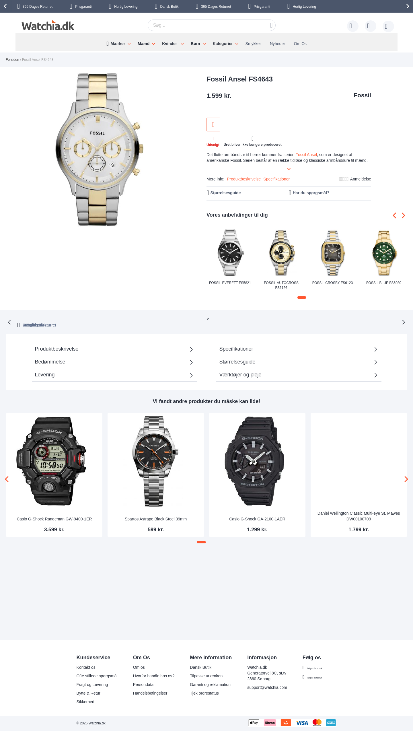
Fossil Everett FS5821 (230, 283)
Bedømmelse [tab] (50, 355)
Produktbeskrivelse (244, 179)
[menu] (206, 42)
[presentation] (6, 6)
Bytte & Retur (80, 693)
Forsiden (12, 60)
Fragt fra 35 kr (233, 318)
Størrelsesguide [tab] (237, 355)
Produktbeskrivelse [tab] (57, 342)
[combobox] (212, 25)
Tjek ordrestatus (195, 693)
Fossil (362, 95)
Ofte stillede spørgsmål (88, 676)
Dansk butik (277, 318)
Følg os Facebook (315, 667)
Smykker (253, 43)
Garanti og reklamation (201, 684)
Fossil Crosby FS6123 (332, 283)
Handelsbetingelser (141, 693)
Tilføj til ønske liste (213, 124)
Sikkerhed (77, 701)
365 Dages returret (142, 318)
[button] (301, 297)
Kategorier (223, 43)
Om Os (300, 43)
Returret (37, 7)
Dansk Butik (169, 7)
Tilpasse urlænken (197, 676)
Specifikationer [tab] (236, 342)
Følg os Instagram (315, 677)
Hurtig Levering (125, 7)
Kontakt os (77, 667)
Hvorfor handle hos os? (145, 676)
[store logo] (47, 25)
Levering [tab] (45, 368)
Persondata (134, 684)
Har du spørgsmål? (311, 192)
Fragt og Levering (84, 684)
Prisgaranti (83, 7)
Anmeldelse (360, 179)
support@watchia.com (258, 687)
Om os (130, 667)
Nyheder (277, 43)
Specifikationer (276, 179)
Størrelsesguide (226, 192)
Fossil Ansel (306, 154)
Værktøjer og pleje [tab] (240, 368)
